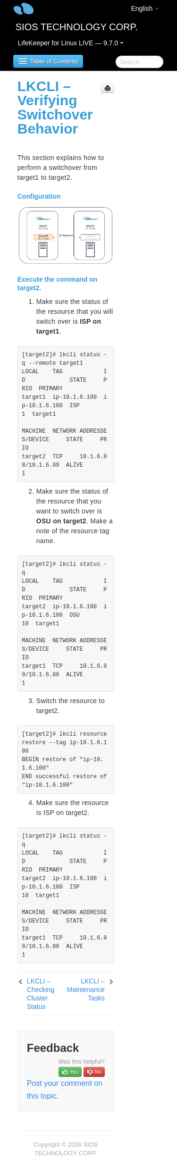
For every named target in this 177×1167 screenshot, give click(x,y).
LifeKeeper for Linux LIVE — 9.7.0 (71, 43)
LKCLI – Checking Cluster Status (40, 993)
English (145, 8)
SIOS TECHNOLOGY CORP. (77, 27)
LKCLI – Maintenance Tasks (86, 989)
